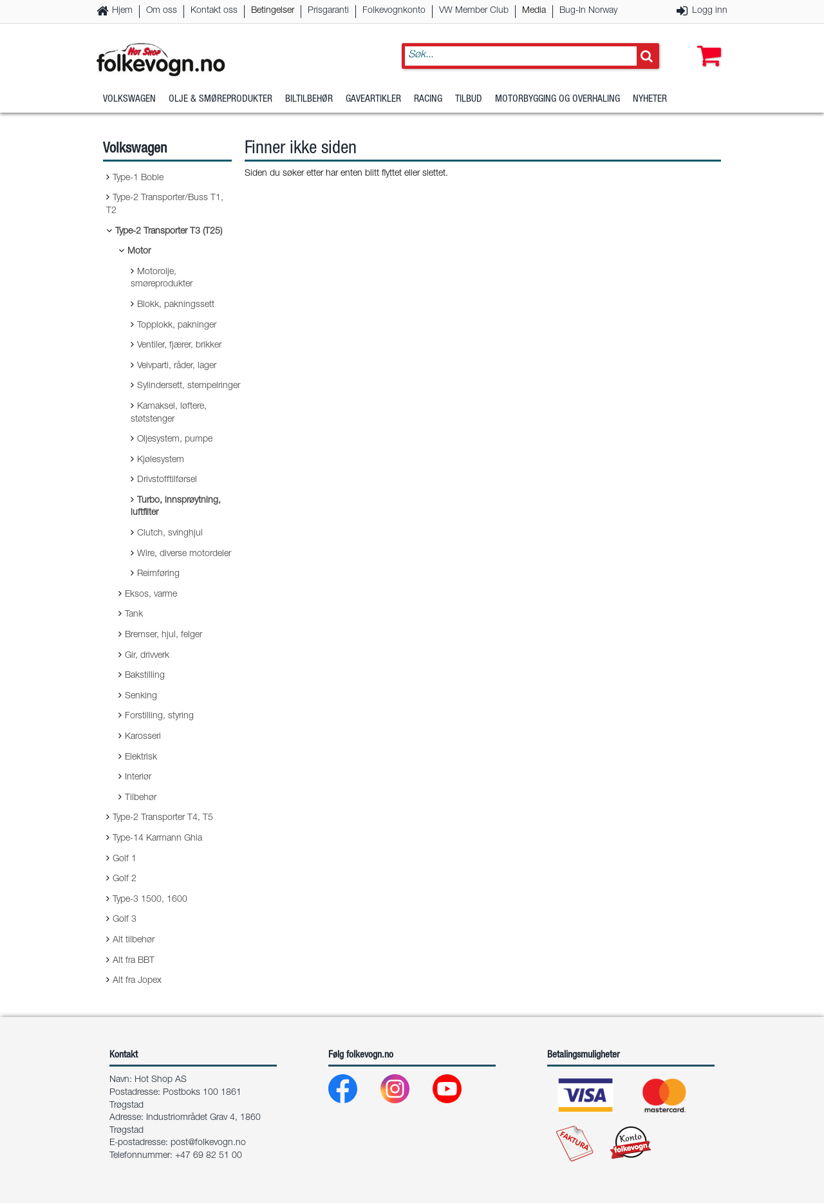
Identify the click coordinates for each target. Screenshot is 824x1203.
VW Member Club (474, 10)
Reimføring (158, 574)
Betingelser (272, 10)
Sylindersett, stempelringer (188, 386)
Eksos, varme (151, 594)
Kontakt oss (214, 10)
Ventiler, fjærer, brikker (179, 345)
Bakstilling (145, 675)
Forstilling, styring (159, 716)
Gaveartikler (373, 99)
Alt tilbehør (133, 940)
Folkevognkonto (394, 10)
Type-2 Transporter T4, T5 (163, 818)
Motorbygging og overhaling (557, 99)
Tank (134, 614)
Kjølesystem (160, 460)
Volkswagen (129, 99)
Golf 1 (124, 859)
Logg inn (709, 10)
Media (534, 10)
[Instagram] (405, 1092)
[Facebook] (353, 1092)
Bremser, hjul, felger (163, 635)
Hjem (122, 10)
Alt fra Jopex (137, 980)
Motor (139, 251)
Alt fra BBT (133, 960)
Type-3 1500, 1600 (150, 899)
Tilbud (468, 99)
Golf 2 (124, 879)
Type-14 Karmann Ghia (157, 838)
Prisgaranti (328, 10)
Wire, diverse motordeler (184, 554)
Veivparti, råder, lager (176, 366)
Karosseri (143, 736)
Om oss (161, 10)
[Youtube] (457, 1092)
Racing (428, 99)
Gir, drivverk (147, 655)
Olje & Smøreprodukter (220, 99)
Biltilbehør (309, 99)
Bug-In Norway (588, 10)
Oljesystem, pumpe (174, 439)
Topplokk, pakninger (176, 325)
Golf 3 (124, 919)
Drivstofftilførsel (167, 480)
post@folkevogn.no (208, 1143)
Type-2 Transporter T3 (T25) (168, 231)
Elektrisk (141, 757)
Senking (141, 696)
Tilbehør (140, 798)
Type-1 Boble (138, 178)
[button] (706, 43)
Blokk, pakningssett (175, 305)
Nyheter (650, 99)
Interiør (138, 777)
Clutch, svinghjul (170, 533)
